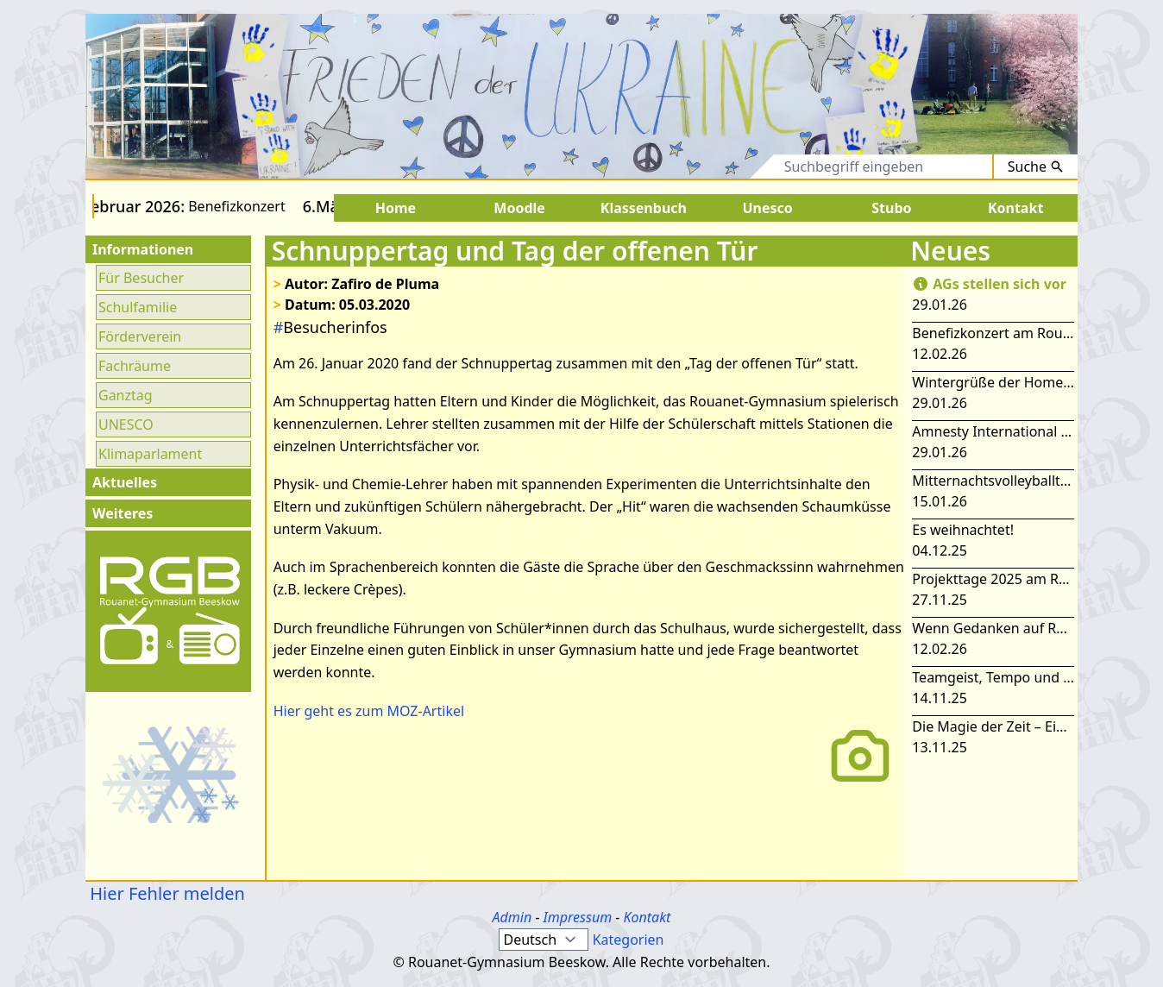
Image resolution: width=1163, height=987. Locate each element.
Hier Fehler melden (165, 893)
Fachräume (134, 365)
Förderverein (139, 336)
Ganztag (125, 395)
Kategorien (628, 939)
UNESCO (126, 424)
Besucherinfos (330, 327)
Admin (512, 917)
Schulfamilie (137, 307)
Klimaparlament (150, 453)
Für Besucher (141, 277)
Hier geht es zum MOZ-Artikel (368, 710)
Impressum (578, 917)
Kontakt (646, 917)
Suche (1036, 166)
